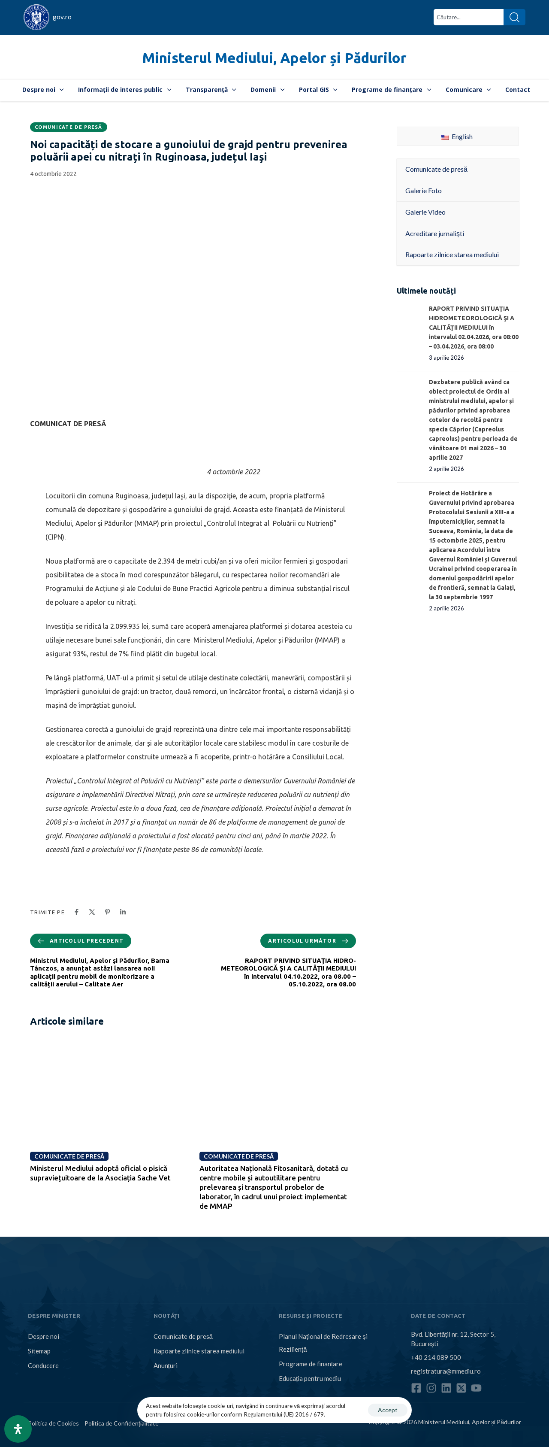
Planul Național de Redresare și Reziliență (323, 1342)
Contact (517, 89)
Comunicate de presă (69, 127)
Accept (388, 1410)
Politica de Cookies (53, 1423)
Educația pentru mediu (310, 1378)
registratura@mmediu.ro (446, 1371)
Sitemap (39, 1351)
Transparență (211, 89)
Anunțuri (166, 1365)
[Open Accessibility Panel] (18, 1429)
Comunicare (468, 89)
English (457, 136)
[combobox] (469, 17)
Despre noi (43, 89)
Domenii (267, 89)
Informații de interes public (124, 89)
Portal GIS (318, 89)
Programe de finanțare (391, 89)
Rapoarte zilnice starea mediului (199, 1351)
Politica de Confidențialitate (121, 1423)
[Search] (514, 17)
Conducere (43, 1365)
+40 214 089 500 (436, 1357)
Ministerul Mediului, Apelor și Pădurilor (274, 58)
